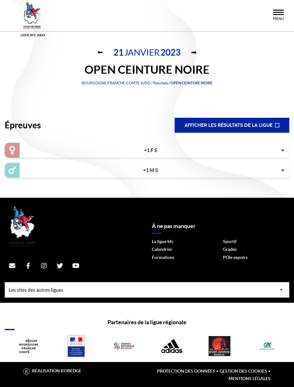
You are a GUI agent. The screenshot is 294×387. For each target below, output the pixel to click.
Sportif (230, 241)
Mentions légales (250, 378)
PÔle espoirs (235, 257)
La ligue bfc (163, 241)
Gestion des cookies (243, 371)
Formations (163, 257)
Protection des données (186, 371)
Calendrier (162, 249)
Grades (230, 249)
